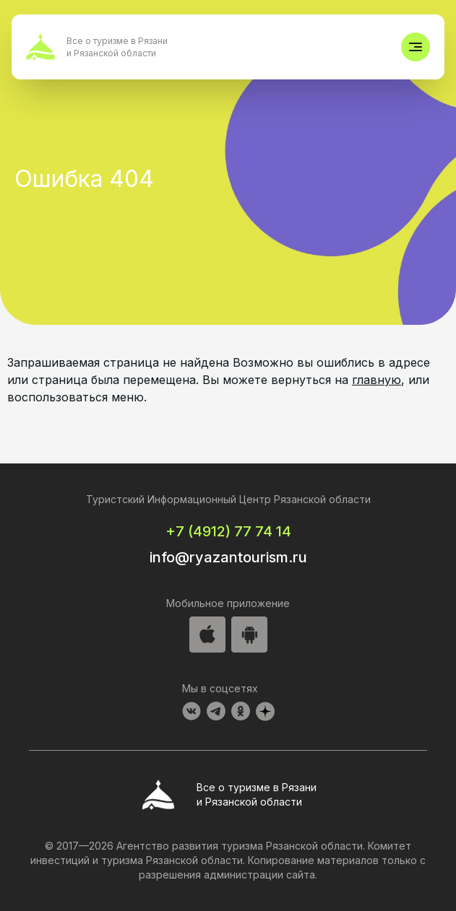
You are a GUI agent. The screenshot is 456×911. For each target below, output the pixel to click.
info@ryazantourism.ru (228, 557)
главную (376, 379)
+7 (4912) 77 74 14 (228, 531)
